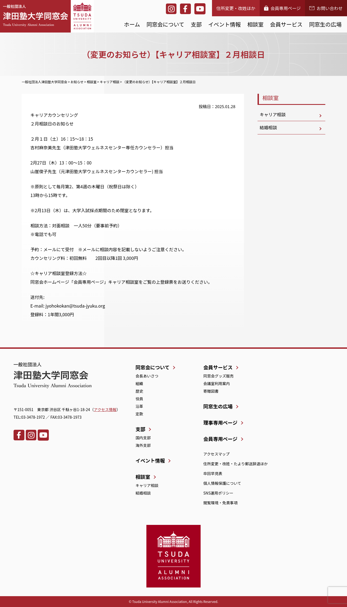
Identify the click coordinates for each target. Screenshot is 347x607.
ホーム (132, 24)
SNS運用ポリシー (218, 493)
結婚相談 (268, 128)
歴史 (139, 391)
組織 (139, 383)
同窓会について (165, 24)
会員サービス (286, 24)
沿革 (139, 406)
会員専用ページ (282, 8)
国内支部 (143, 437)
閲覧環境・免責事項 (220, 502)
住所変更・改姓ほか (235, 8)
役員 (139, 398)
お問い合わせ (326, 8)
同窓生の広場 (325, 24)
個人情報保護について (222, 483)
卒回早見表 (212, 473)
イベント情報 (224, 24)
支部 (196, 24)
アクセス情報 (105, 409)
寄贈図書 (211, 391)
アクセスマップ (216, 454)
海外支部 (143, 445)
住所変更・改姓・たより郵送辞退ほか (235, 463)
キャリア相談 (273, 114)
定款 (139, 413)
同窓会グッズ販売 (218, 376)
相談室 (255, 24)
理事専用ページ (220, 422)
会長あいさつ (147, 376)
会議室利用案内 (216, 383)
